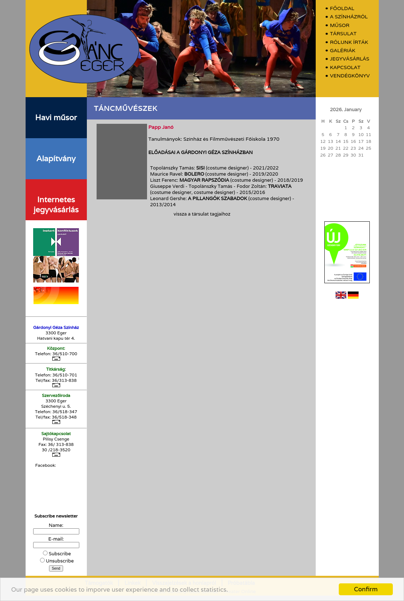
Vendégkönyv (350, 75)
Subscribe (60, 554)
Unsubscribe (60, 561)
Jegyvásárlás (349, 59)
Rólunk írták (349, 42)
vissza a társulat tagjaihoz (202, 214)
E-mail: (56, 539)
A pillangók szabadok (217, 198)
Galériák (342, 50)
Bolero (194, 174)
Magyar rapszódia (204, 180)
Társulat (343, 33)
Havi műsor (56, 117)
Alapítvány (55, 158)
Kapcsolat (345, 67)
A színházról (349, 16)
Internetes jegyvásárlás (56, 204)
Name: (56, 525)
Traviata (280, 186)
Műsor (340, 25)
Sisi (200, 168)
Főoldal (342, 8)
